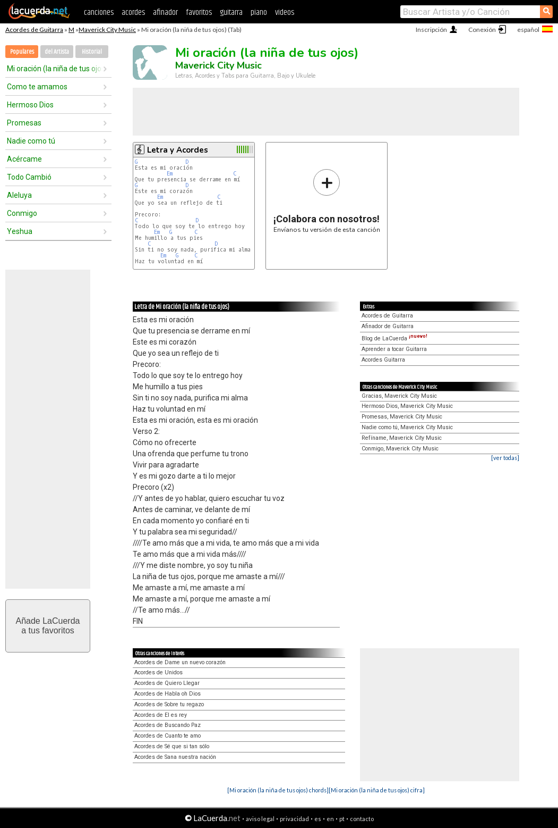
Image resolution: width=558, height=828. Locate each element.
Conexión (482, 30)
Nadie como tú (31, 141)
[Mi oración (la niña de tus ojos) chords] (278, 790)
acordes (133, 12)
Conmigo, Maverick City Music (400, 448)
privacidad (294, 818)
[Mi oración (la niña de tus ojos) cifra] (377, 790)
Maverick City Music (107, 30)
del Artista (57, 52)
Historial (92, 52)
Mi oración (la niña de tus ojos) (54, 68)
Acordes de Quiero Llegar (167, 683)
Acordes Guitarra (383, 359)
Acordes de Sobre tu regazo (169, 704)
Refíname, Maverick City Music (402, 437)
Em (170, 173)
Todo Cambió (29, 177)
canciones (99, 12)
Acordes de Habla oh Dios (167, 693)
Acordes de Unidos (158, 672)
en (330, 818)
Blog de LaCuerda (394, 338)
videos (284, 12)
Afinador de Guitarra (388, 326)
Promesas (24, 123)
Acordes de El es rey (160, 715)
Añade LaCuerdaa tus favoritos (48, 625)
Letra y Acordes (177, 150)
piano (259, 12)
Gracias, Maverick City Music (399, 395)
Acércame (24, 159)
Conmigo (22, 213)
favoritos (199, 12)
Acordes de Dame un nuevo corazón (180, 662)
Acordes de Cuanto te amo (167, 735)
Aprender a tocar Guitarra (394, 349)
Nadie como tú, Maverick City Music (407, 427)
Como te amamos (37, 86)
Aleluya (19, 195)
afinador (165, 12)
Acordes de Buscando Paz (167, 725)
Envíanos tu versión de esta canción (326, 201)
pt (342, 818)
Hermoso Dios (30, 105)
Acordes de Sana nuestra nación (175, 757)
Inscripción (431, 30)
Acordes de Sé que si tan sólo (171, 746)
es (317, 818)
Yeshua (19, 231)
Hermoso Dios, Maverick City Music (407, 406)
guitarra (231, 12)
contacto (362, 818)
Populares (22, 52)
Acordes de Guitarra (34, 30)
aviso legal (260, 818)
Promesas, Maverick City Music (402, 416)
